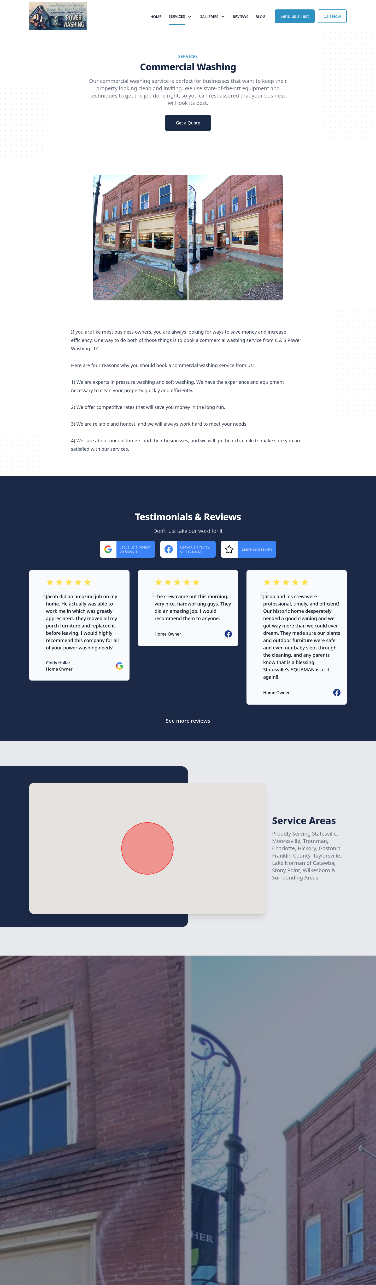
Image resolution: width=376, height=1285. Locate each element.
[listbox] (188, 251)
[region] (188, 251)
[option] (188, 251)
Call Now (332, 23)
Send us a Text (294, 23)
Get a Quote (188, 136)
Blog (261, 23)
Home (155, 23)
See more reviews (188, 734)
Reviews (240, 23)
